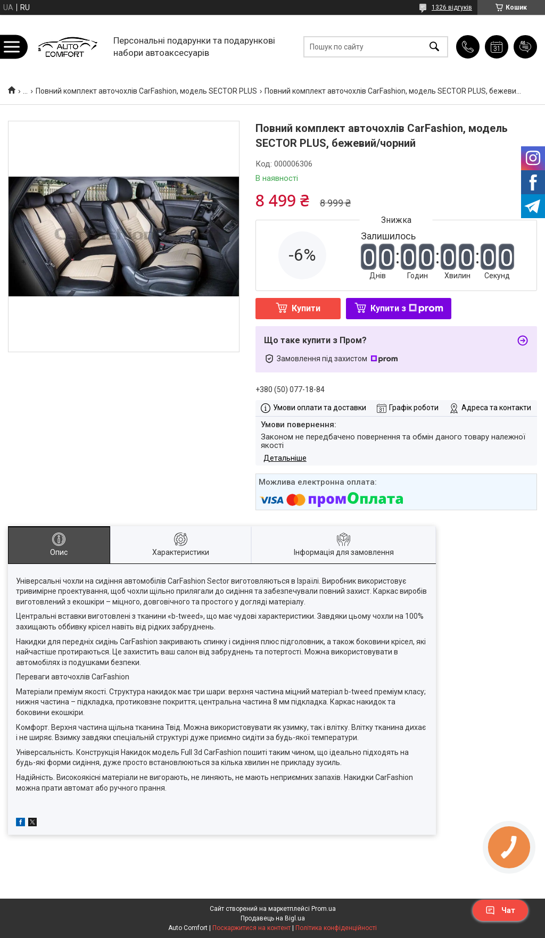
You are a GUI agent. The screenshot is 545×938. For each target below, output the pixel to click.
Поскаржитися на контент (251, 928)
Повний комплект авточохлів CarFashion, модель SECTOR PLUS (146, 91)
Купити (306, 308)
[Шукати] (434, 46)
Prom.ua (323, 908)
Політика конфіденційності (336, 928)
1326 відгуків (452, 7)
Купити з (406, 308)
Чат (500, 910)
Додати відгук (525, 47)
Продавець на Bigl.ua (273, 918)
